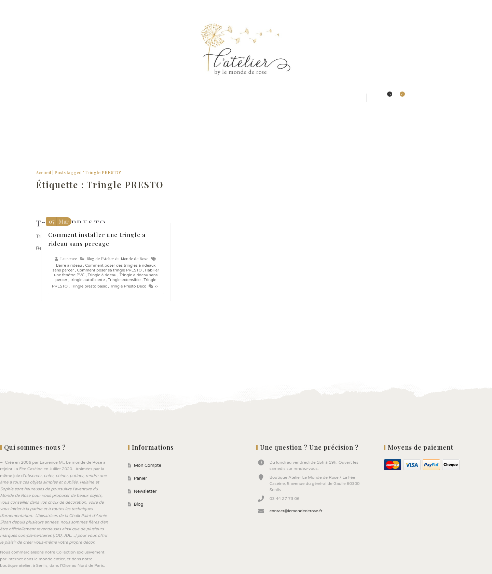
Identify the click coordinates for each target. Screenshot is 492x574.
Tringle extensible (124, 279)
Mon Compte (15, 7)
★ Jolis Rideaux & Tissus (145, 97)
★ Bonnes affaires (337, 97)
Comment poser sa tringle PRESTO (109, 270)
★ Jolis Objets (206, 97)
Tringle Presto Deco (128, 286)
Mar (58, 221)
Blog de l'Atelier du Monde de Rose (117, 258)
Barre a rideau (69, 265)
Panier (39, 7)
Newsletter (63, 7)
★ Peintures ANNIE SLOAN (269, 97)
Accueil (43, 172)
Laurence (68, 258)
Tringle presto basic (89, 286)
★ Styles (92, 97)
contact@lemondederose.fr (296, 510)
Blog (85, 7)
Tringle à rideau (102, 274)
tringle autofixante (87, 279)
